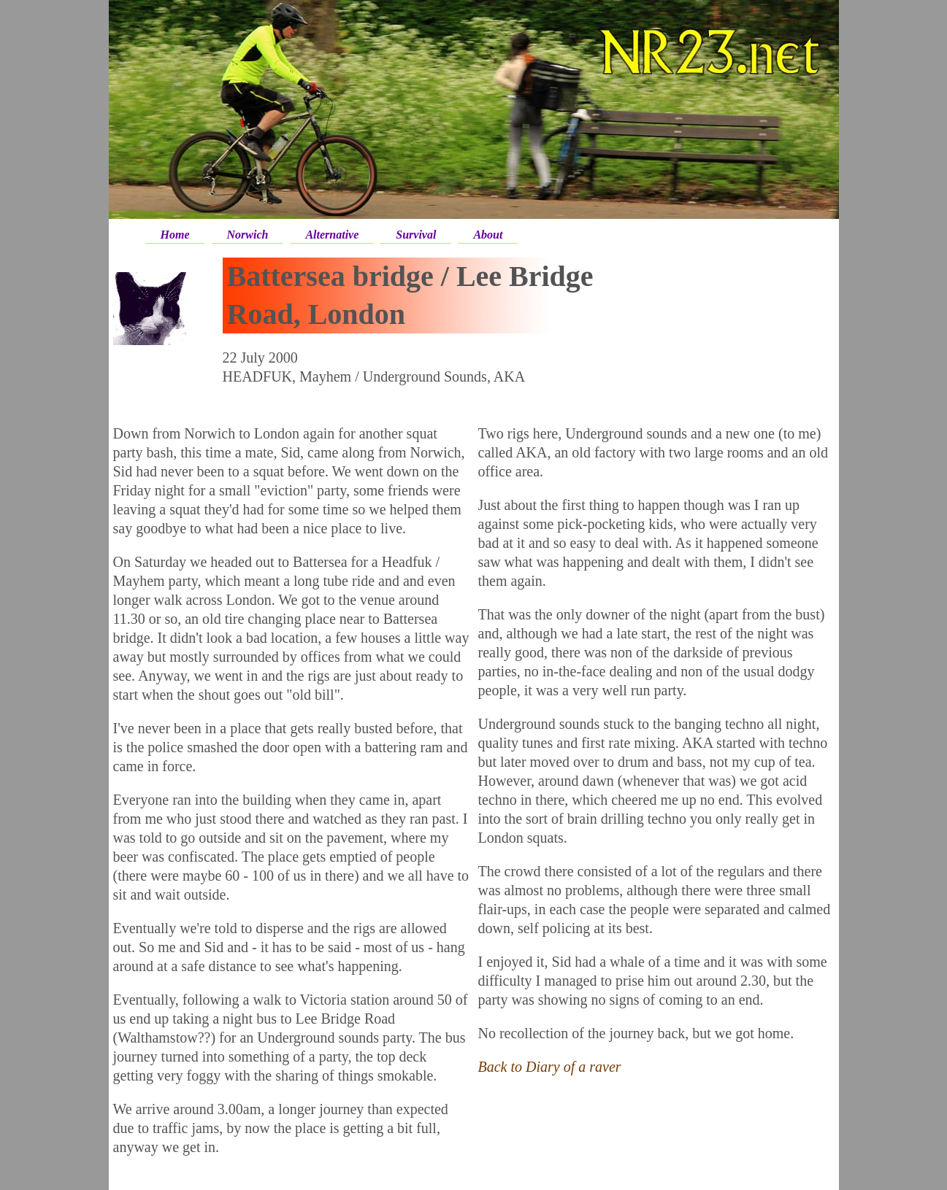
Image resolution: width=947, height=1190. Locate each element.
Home (175, 234)
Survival (416, 234)
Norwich (248, 234)
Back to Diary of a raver (549, 1067)
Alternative (332, 234)
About (487, 234)
